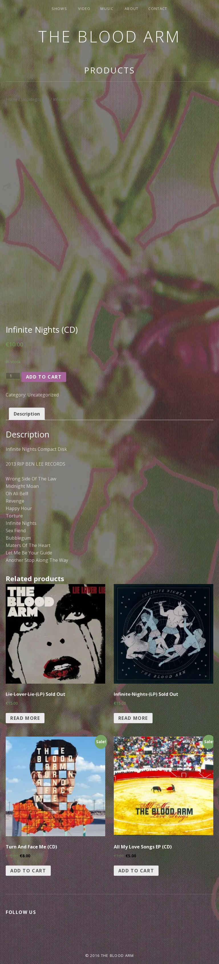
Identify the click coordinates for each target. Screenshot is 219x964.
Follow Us (21, 912)
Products (109, 70)
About (132, 8)
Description (27, 414)
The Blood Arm (109, 36)
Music (106, 8)
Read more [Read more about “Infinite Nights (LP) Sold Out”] (133, 718)
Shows (59, 8)
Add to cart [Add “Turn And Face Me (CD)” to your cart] (28, 871)
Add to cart (44, 377)
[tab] (27, 414)
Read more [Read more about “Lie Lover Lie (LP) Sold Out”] (25, 718)
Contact (157, 8)
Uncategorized (35, 99)
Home (11, 99)
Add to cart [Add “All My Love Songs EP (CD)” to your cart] (136, 871)
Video (84, 8)
